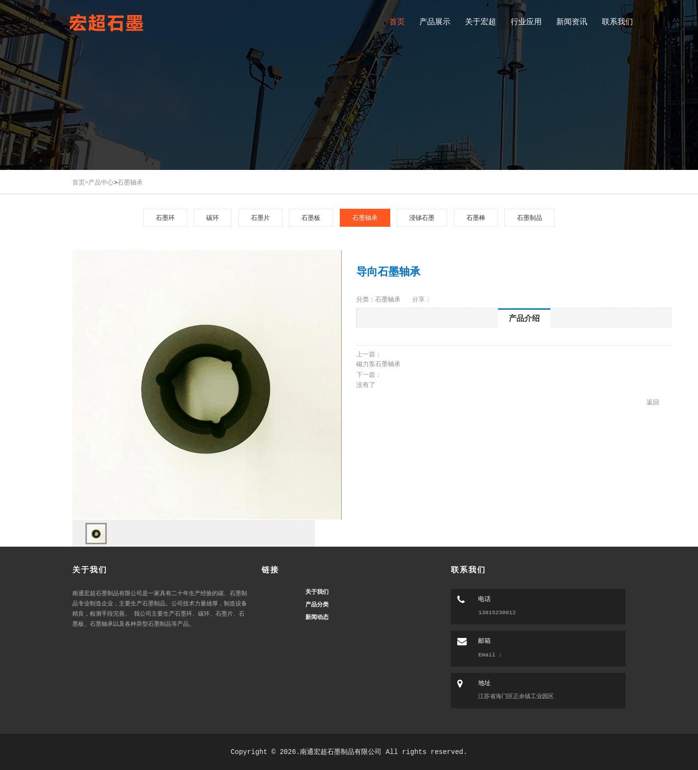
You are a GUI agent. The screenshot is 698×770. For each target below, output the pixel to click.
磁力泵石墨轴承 (378, 364)
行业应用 (526, 21)
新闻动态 (317, 617)
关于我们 (317, 591)
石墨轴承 (130, 182)
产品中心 (101, 182)
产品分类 (317, 604)
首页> (80, 182)
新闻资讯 (571, 21)
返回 (653, 402)
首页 (397, 21)
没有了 (365, 384)
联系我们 (617, 21)
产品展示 (434, 21)
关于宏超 (480, 21)
